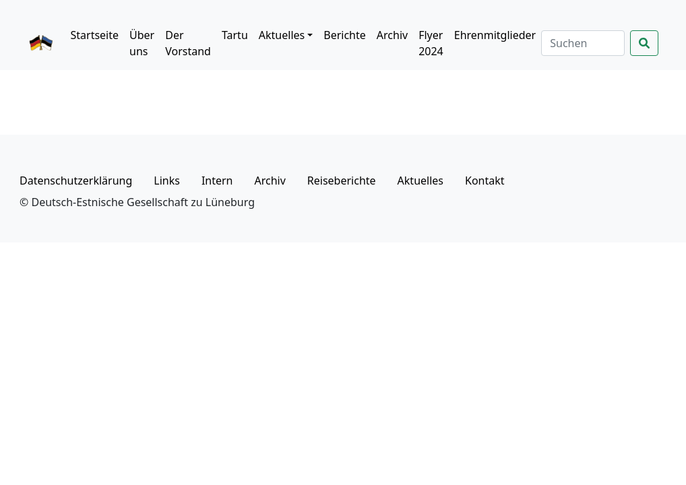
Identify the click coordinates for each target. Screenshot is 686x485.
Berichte (344, 35)
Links (167, 180)
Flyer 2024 (430, 43)
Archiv (392, 35)
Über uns (141, 43)
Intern (217, 180)
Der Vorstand (188, 43)
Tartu (235, 35)
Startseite (94, 35)
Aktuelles (420, 180)
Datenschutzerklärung (76, 180)
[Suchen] (583, 43)
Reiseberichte (341, 180)
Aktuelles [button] (282, 35)
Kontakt (485, 180)
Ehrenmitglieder (495, 35)
